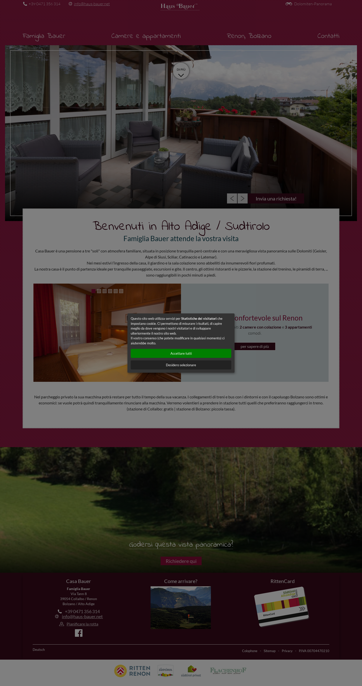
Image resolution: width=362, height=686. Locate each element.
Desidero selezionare (181, 365)
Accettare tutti (181, 353)
